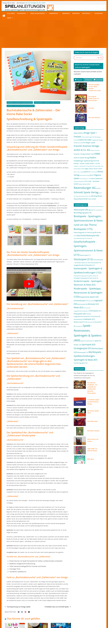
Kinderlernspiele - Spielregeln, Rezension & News (47, 102)
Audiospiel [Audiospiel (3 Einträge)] (99, 210)
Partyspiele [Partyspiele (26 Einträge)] (80, 314)
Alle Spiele (11, 13)
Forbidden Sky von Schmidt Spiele (58, 607)
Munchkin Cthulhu (93, 431)
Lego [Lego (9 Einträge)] (86, 168)
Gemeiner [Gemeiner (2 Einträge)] (97, 150)
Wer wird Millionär (94, 117)
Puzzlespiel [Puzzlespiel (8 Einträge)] (95, 316)
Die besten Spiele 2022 (93, 412)
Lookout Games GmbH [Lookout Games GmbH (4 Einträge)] (95, 168)
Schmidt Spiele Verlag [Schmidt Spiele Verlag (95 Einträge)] (86, 192)
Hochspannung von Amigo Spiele (17, 607)
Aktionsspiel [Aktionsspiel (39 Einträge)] (81, 209)
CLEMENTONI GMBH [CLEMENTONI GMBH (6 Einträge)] (84, 140)
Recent (88, 80)
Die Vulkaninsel (92, 421)
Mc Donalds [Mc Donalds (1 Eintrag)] (94, 172)
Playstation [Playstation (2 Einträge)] (82, 181)
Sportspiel (76, 13)
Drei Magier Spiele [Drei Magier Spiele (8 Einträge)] (88, 142)
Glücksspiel (98, 13)
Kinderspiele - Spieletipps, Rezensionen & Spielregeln (20, 106)
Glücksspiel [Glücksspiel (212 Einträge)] (83, 259)
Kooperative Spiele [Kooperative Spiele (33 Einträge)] (89, 297)
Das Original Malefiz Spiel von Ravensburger (93, 98)
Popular (78, 80)
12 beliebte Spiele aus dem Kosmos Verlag (93, 402)
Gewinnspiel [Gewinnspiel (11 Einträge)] (85, 255)
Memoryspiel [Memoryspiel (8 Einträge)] (82, 304)
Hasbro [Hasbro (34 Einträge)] (92, 157)
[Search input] (86, 57)
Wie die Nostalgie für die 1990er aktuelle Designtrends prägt (35, 4)
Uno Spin (91, 108)
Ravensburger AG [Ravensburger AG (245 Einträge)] (85, 188)
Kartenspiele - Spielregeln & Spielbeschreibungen (19, 102)
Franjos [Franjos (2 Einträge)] (92, 150)
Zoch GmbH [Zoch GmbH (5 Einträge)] (92, 199)
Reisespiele (66, 13)
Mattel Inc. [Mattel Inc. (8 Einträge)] (87, 172)
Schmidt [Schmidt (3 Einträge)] (98, 188)
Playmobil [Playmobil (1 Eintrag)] (76, 181)
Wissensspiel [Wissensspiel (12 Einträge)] (82, 352)
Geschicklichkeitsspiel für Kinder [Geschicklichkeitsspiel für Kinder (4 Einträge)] (83, 238)
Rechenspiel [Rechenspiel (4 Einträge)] (90, 322)
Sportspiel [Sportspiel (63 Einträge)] (88, 344)
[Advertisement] (54, 34)
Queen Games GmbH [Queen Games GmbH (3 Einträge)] (84, 184)
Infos (9, 18)
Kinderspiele (53, 13)
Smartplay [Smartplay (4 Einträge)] (79, 326)
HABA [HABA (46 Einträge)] (97, 153)
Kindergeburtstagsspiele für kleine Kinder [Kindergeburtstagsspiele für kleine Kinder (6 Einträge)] (86, 278)
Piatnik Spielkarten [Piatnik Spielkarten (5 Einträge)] (96, 178)
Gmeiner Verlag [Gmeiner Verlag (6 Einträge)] (79, 154)
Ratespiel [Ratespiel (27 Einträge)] (89, 319)
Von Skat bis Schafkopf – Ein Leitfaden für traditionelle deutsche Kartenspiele (92, 388)
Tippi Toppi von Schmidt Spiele (92, 450)
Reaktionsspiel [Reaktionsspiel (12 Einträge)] (80, 322)
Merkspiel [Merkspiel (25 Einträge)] (93, 304)
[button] (27, 13)
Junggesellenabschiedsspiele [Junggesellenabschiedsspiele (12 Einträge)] (84, 265)
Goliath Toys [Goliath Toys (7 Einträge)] (89, 154)
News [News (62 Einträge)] (78, 307)
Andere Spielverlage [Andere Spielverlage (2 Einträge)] (86, 137)
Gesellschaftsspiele (37, 13)
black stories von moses (92, 440)
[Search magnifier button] (101, 57)
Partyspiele (86, 13)
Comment (98, 80)
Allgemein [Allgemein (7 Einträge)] (91, 210)
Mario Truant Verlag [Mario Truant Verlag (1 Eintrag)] (79, 172)
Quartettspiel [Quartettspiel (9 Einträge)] (79, 319)
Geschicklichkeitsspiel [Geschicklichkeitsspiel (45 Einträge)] (88, 235)
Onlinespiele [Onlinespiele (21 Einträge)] (95, 311)
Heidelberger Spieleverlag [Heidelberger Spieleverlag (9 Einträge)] (83, 161)
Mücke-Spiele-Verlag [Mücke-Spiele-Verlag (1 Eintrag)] (84, 175)
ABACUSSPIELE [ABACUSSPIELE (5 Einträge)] (78, 133)
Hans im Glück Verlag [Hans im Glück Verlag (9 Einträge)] (81, 158)
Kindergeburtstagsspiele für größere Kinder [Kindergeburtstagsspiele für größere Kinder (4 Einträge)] (86, 275)
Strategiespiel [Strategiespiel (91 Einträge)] (83, 348)
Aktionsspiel (21, 13)
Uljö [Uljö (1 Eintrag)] (90, 196)
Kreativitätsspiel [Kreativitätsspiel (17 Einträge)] (81, 300)
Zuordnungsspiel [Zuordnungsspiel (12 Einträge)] (80, 363)
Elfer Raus (90, 459)
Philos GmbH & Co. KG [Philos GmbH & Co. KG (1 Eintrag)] (84, 178)
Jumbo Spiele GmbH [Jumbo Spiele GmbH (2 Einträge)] (79, 168)
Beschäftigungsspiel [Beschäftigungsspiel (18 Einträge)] (82, 213)
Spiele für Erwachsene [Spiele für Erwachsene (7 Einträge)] (87, 341)
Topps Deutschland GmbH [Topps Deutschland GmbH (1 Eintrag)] (82, 196)
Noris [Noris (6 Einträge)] (92, 175)
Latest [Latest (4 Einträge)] (91, 300)
